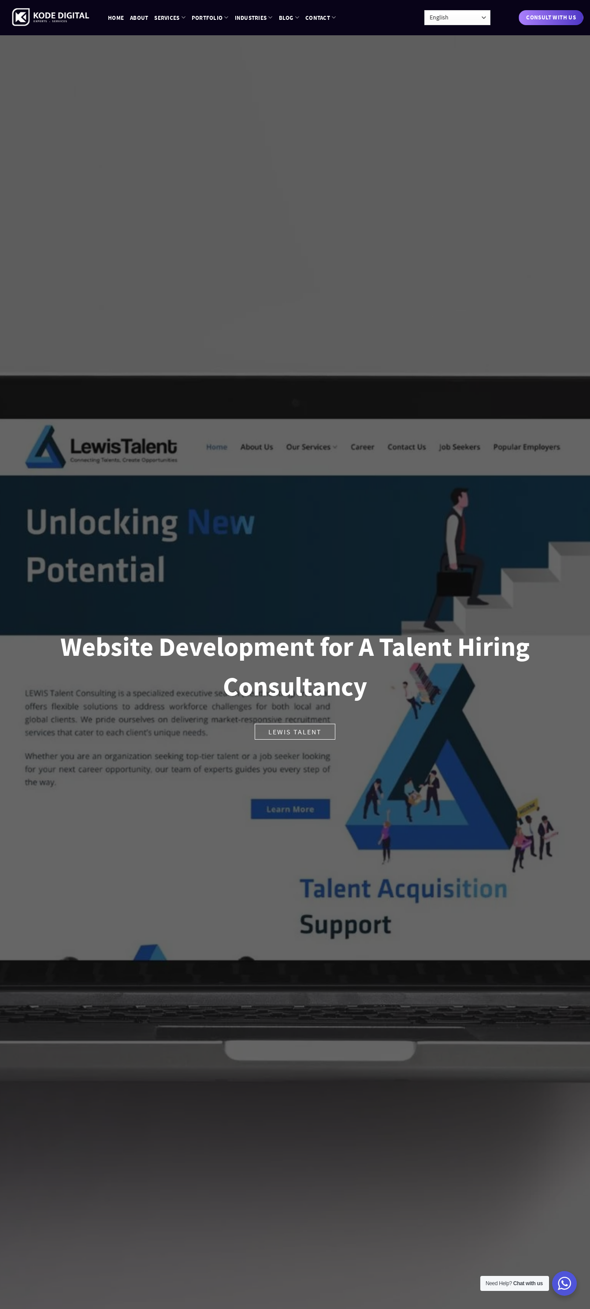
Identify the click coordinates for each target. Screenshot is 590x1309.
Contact (320, 17)
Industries (254, 17)
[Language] (457, 17)
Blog (289, 17)
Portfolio (210, 17)
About (139, 17)
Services (170, 17)
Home (116, 17)
